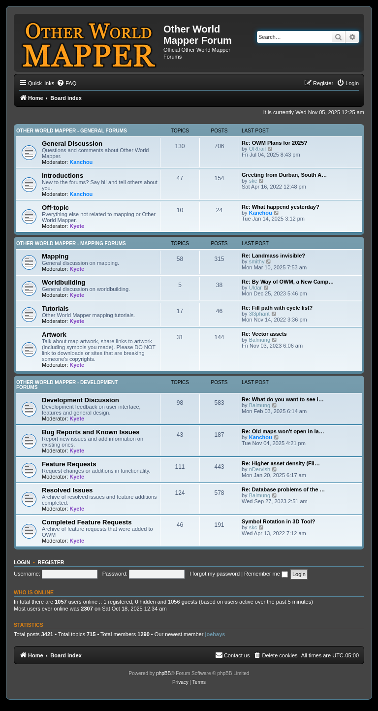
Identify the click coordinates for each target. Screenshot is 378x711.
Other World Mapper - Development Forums (67, 385)
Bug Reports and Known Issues (91, 432)
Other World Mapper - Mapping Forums (71, 243)
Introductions (62, 175)
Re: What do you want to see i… (283, 399)
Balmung (259, 340)
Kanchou (81, 162)
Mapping (55, 256)
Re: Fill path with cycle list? (277, 308)
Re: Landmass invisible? (273, 256)
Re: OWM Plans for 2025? (274, 143)
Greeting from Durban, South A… (284, 175)
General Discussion (72, 143)
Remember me (266, 574)
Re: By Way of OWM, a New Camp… (288, 282)
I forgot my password (214, 574)
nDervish (259, 469)
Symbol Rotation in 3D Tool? (278, 521)
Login (22, 562)
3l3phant (259, 314)
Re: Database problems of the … (283, 489)
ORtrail (257, 149)
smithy (257, 261)
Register (51, 562)
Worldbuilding (63, 282)
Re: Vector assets (264, 334)
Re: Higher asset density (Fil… (281, 463)
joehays (215, 634)
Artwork (54, 334)
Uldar (255, 288)
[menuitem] (66, 83)
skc (253, 181)
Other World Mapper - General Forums (71, 130)
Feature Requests (69, 464)
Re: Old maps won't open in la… (283, 431)
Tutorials (55, 308)
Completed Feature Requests (86, 522)
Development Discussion (80, 400)
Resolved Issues (67, 490)
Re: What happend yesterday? (280, 207)
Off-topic (55, 207)
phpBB (163, 673)
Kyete (76, 226)
